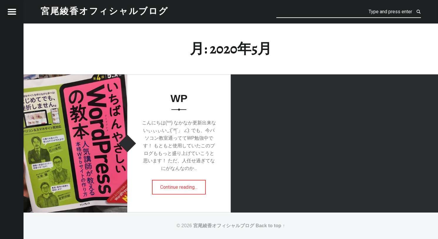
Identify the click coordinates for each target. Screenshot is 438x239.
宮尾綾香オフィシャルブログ (223, 225)
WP (179, 98)
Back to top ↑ (270, 225)
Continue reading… (182, 185)
